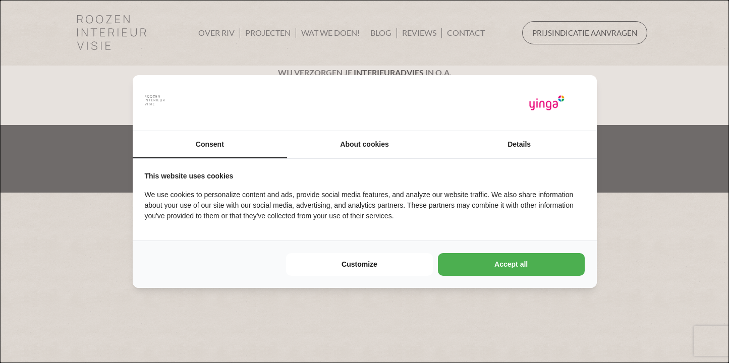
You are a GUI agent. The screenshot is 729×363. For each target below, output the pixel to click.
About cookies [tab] (364, 144)
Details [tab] (519, 144)
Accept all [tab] (511, 264)
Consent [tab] (210, 144)
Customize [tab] (359, 264)
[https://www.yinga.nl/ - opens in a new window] (547, 103)
